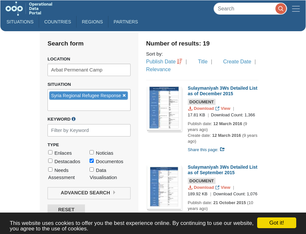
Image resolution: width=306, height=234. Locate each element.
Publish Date (161, 61)
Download (201, 108)
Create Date (237, 61)
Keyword (62, 119)
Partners (126, 21)
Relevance (158, 69)
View (223, 108)
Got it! (276, 223)
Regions (92, 21)
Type (53, 144)
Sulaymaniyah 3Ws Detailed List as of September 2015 (222, 169)
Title (203, 61)
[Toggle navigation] (296, 8)
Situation (59, 84)
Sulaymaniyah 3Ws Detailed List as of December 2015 (222, 90)
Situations (20, 21)
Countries (57, 21)
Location (59, 59)
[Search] (250, 9)
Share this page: (206, 149)
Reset (66, 210)
